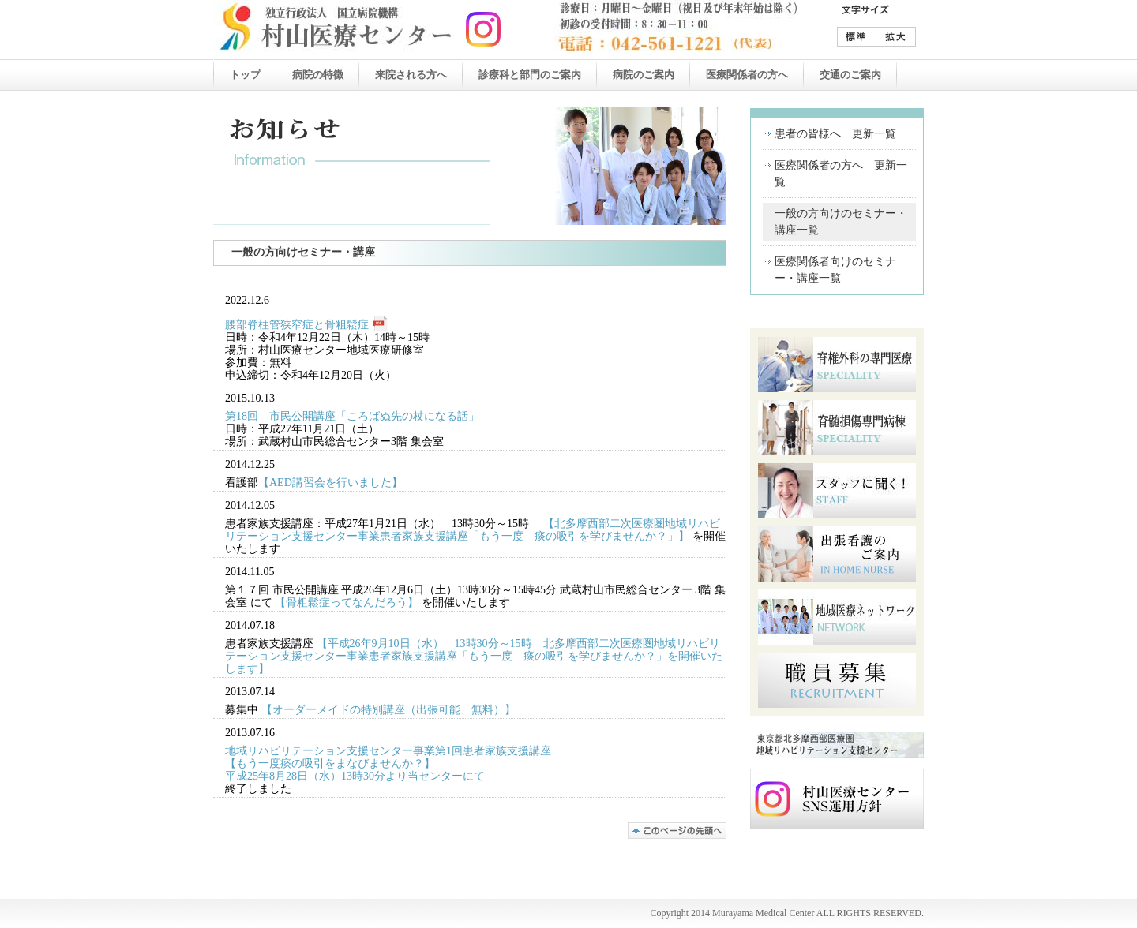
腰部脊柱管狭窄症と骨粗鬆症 (297, 325)
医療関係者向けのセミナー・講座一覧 (835, 270)
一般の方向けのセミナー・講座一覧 (841, 222)
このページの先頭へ (677, 830)
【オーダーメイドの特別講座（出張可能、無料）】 (388, 710)
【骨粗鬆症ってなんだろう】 (346, 602)
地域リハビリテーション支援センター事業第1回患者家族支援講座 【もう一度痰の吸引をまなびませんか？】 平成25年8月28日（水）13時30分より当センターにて (388, 763)
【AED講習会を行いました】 (330, 482)
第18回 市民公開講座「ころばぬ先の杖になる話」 (352, 416)
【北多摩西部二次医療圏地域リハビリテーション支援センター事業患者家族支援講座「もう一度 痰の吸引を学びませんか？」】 (472, 530)
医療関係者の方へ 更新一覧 (841, 173)
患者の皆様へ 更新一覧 (835, 134)
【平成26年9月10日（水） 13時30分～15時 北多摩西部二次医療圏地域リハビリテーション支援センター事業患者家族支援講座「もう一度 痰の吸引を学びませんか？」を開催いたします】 (473, 656)
